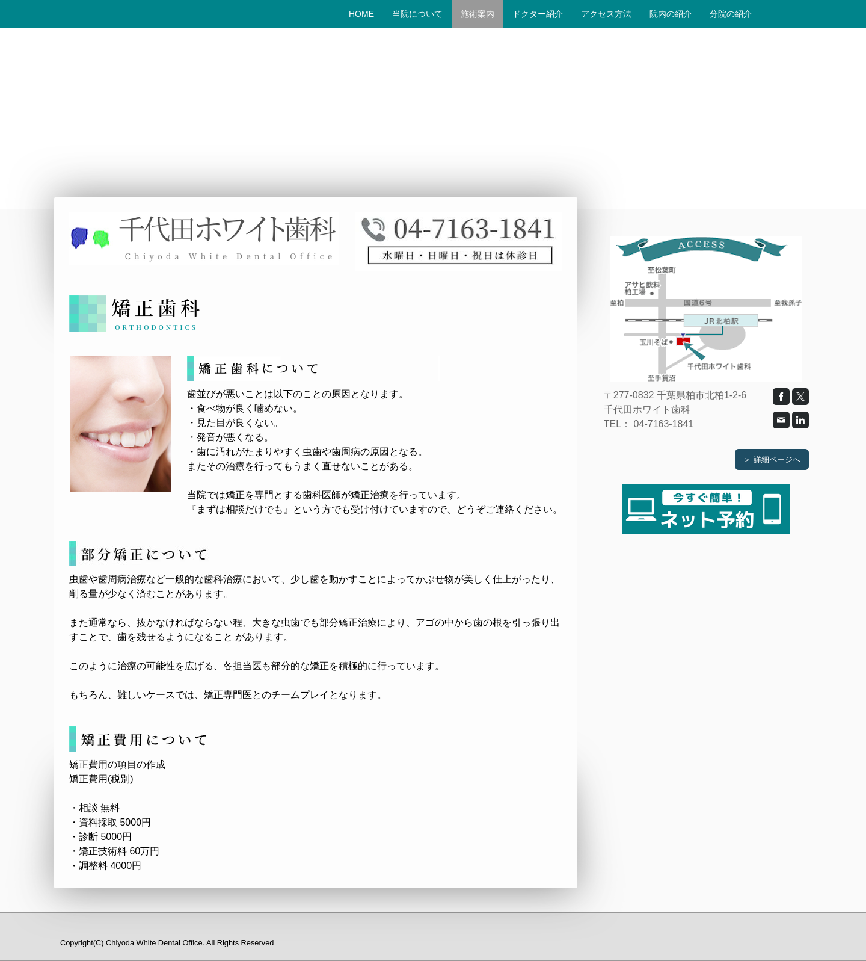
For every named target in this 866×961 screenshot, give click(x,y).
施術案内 (477, 14)
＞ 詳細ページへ (771, 459)
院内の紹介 (671, 14)
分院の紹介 (731, 14)
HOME (361, 14)
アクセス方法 (606, 14)
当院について (417, 14)
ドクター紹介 (537, 14)
